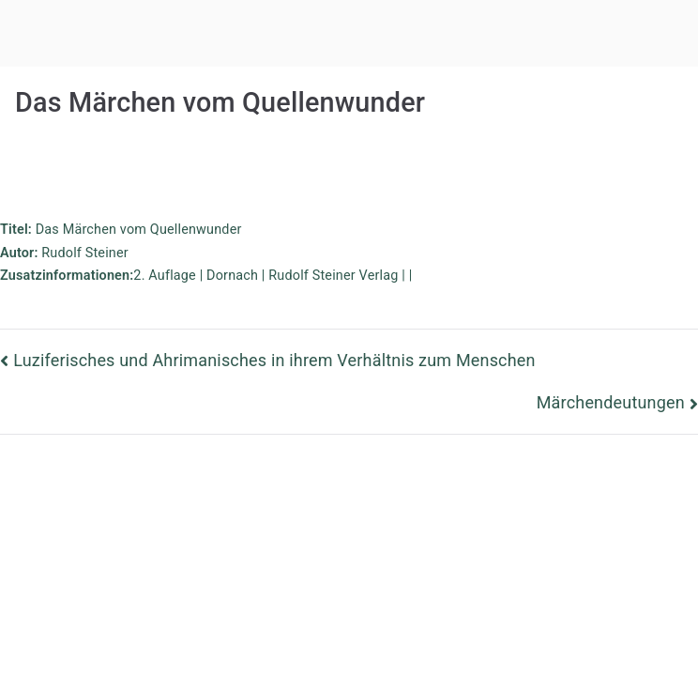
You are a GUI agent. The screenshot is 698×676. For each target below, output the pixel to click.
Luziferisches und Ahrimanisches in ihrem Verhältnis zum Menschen (274, 360)
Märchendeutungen (611, 402)
